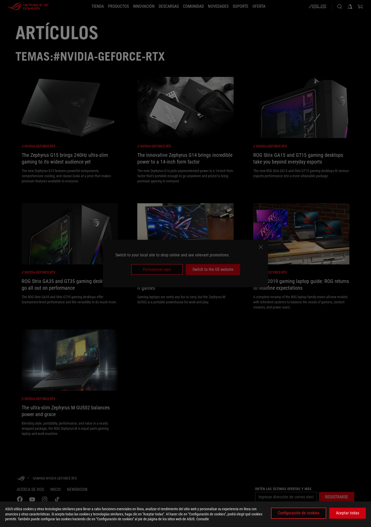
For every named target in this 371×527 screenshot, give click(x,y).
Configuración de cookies (298, 512)
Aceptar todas (347, 512)
